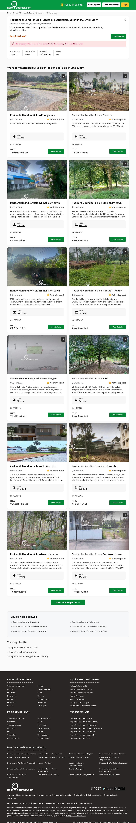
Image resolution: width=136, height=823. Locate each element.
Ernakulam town (44, 718)
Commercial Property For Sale (81, 774)
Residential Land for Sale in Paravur (92, 115)
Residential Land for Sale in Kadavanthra (95, 466)
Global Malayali (110, 795)
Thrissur (41, 696)
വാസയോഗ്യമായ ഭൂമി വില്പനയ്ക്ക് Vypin (33, 378)
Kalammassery (44, 728)
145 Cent (83, 225)
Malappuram (43, 699)
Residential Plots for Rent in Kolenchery (89, 631)
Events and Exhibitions (55, 803)
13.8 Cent (83, 577)
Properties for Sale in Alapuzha (83, 735)
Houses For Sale (45, 763)
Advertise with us (85, 803)
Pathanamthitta (44, 689)
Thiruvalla (11, 735)
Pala (9, 731)
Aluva (40, 721)
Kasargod (42, 706)
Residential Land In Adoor (48, 774)
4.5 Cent (21, 225)
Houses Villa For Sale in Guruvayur (113, 763)
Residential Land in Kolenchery (85, 622)
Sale (16, 13)
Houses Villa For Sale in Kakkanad (52, 757)
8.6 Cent (83, 489)
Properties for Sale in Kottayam (83, 725)
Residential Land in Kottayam (81, 754)
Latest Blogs (25, 803)
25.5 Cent (21, 489)
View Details (56, 151)
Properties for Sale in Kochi (81, 718)
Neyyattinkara (13, 738)
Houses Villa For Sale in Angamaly (21, 763)
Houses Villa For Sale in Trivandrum (21, 754)
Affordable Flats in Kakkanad (82, 692)
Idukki (40, 692)
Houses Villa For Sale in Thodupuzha (16, 776)
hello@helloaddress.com (76, 816)
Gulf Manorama (94, 795)
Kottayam (11, 692)
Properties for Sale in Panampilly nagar (86, 728)
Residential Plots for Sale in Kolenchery (89, 626)
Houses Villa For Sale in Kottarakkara (47, 770)
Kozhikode (11, 702)
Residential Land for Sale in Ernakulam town (35, 203)
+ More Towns (43, 738)
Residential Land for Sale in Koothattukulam (97, 290)
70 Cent (83, 401)
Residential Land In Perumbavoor (21, 769)
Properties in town (23, 652)
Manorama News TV (63, 795)
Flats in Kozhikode (77, 699)
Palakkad (11, 699)
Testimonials (38, 803)
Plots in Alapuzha (77, 696)
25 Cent (82, 137)
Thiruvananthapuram (16, 686)
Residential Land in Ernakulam (26, 622)
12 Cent (20, 401)
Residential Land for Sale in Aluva (90, 378)
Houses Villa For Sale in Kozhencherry (109, 770)
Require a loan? (18, 36)
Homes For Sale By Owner (18, 757)
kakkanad (42, 725)
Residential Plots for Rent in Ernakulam (30, 631)
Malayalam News (29, 795)
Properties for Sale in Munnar (82, 738)
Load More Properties (68, 602)
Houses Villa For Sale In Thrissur (112, 754)
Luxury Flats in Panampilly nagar (83, 706)
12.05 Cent (22, 313)
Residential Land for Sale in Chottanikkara (34, 466)
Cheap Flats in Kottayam (80, 702)
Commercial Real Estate (109, 774)
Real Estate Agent (76, 769)
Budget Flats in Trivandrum (81, 689)
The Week (11, 798)
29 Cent (82, 313)
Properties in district (23, 647)
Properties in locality (28, 656)
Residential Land (27, 13)
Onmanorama (45, 795)
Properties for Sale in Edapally (82, 731)
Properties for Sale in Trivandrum (83, 721)
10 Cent (20, 137)
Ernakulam (40, 13)
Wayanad (42, 702)
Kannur (10, 706)
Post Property (94, 4)
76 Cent (21, 577)
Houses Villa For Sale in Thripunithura (109, 758)
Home (9, 13)
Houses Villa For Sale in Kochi (50, 754)
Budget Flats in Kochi (78, 686)
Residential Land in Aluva (79, 757)
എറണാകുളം (17, 383)
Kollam (40, 686)
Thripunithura (43, 735)
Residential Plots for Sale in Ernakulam (30, 626)
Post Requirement (111, 4)
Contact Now (118, 36)
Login (125, 4)
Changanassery (14, 725)
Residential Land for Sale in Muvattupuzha (34, 554)
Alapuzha (11, 689)
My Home (71, 803)
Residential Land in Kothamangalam (76, 764)
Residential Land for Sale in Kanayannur (32, 115)
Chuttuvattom (80, 795)
